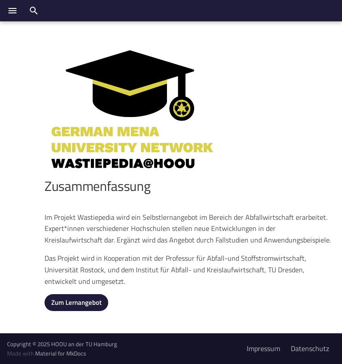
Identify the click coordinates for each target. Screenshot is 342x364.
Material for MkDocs (60, 353)
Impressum (263, 348)
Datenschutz (310, 348)
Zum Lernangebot (76, 302)
